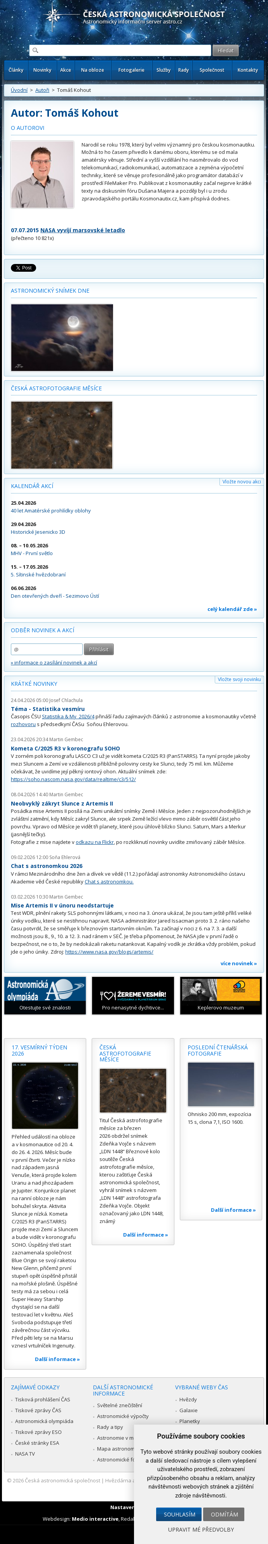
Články (16, 70)
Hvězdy (188, 1399)
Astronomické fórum (121, 1459)
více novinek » (239, 963)
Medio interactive (95, 1518)
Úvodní (19, 89)
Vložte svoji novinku (239, 679)
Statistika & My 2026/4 (68, 716)
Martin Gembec (66, 739)
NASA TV (25, 1453)
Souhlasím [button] (179, 1514)
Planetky (189, 1421)
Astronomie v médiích (122, 1437)
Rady (183, 70)
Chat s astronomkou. (109, 881)
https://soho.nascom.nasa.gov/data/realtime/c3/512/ (73, 779)
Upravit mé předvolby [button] (201, 1529)
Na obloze (92, 70)
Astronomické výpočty (123, 1416)
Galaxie (188, 1410)
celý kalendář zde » (232, 609)
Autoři (42, 89)
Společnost (212, 70)
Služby (164, 70)
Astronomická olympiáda (44, 1421)
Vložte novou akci (242, 481)
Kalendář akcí (32, 486)
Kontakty (248, 70)
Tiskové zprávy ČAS (38, 1410)
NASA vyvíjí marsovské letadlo (82, 230)
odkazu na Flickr (95, 841)
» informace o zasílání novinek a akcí (54, 662)
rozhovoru (23, 724)
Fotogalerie (131, 70)
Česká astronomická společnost (62, 1480)
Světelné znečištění (119, 1405)
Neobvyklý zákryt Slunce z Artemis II (62, 803)
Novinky (42, 70)
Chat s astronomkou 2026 (46, 865)
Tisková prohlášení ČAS (42, 1399)
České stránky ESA (37, 1442)
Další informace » (57, 1359)
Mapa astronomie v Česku (128, 1448)
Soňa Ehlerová (64, 857)
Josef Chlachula (66, 700)
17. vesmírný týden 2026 (39, 1050)
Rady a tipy (110, 1426)
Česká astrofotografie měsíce (56, 388)
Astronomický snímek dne (50, 290)
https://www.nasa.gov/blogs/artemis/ (109, 951)
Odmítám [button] (224, 1514)
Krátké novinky (34, 683)
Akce (65, 70)
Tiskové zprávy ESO (38, 1431)
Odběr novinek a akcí (42, 630)
